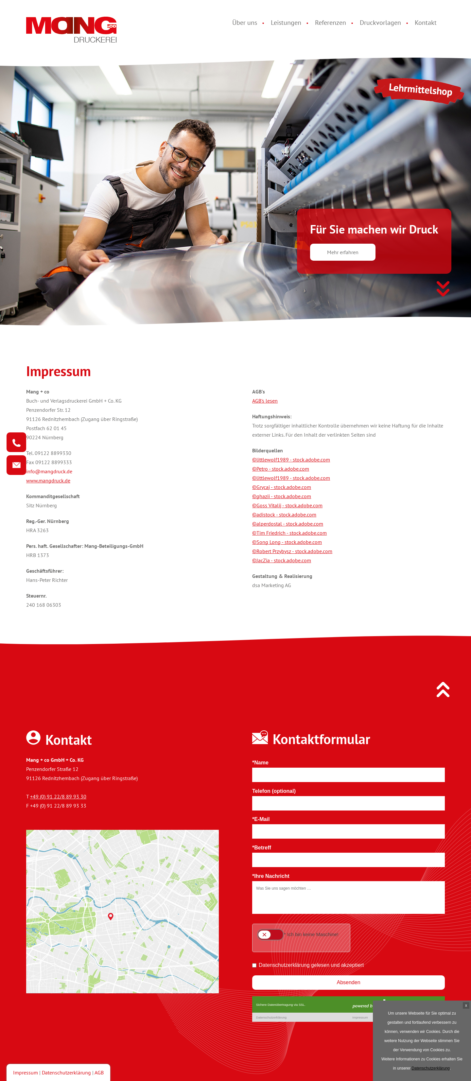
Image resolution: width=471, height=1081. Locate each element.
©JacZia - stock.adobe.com (281, 560)
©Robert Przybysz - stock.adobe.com (292, 551)
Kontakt (426, 22)
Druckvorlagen (380, 22)
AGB (99, 1072)
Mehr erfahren (342, 252)
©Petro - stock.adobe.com (280, 468)
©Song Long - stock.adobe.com (287, 542)
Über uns (244, 22)
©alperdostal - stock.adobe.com (287, 523)
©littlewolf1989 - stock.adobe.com (291, 459)
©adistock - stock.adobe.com (284, 514)
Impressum (25, 1072)
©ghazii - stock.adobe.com (281, 496)
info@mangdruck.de (49, 471)
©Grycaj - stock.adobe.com (281, 487)
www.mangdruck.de (48, 480)
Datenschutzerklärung (66, 1072)
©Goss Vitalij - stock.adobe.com (287, 505)
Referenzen (330, 22)
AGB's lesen (265, 400)
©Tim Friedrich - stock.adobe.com (289, 533)
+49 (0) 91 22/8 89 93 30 (58, 796)
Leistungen (286, 22)
